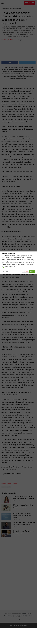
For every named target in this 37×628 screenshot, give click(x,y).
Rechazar (25, 271)
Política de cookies (7, 268)
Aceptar (32, 271)
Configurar (5, 271)
